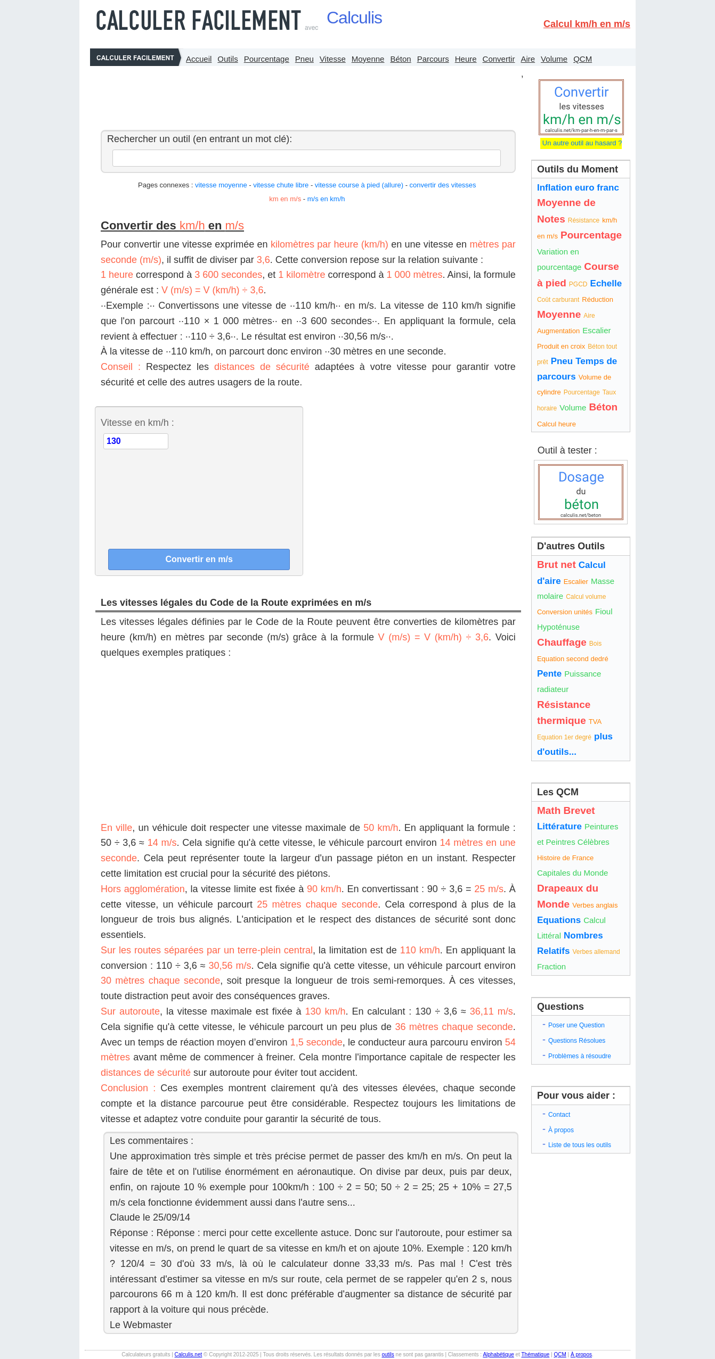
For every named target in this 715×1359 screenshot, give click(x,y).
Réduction (597, 299)
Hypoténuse (558, 626)
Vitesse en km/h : (137, 422)
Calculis (354, 17)
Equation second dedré (572, 659)
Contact (559, 1114)
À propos (561, 1130)
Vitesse (333, 58)
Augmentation (558, 331)
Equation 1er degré (564, 737)
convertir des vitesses (443, 185)
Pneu (304, 58)
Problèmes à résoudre (579, 1056)
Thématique (535, 1354)
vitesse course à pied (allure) (359, 185)
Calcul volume (586, 596)
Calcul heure (556, 424)
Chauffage (562, 642)
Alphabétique (498, 1354)
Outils (227, 58)
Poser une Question (576, 1025)
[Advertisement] (305, 95)
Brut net (556, 564)
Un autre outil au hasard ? (581, 143)
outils (387, 1354)
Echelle (606, 283)
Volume (554, 58)
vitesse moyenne (221, 185)
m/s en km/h (326, 199)
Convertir (499, 58)
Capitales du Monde (572, 872)
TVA (595, 722)
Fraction (551, 966)
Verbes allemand (596, 952)
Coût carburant (558, 299)
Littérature (559, 826)
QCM (582, 58)
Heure (466, 58)
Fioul (604, 611)
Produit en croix (561, 346)
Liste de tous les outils (579, 1145)
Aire (528, 58)
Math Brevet (566, 810)
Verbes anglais (595, 905)
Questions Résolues (576, 1040)
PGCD (578, 284)
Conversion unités (564, 612)
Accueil (199, 58)
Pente (549, 674)
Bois (595, 643)
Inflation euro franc (578, 188)
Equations (559, 920)
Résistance (583, 220)
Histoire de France (565, 858)
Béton (400, 58)
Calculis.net (188, 1354)
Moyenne (368, 58)
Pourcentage (266, 58)
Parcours (433, 58)
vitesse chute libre (280, 185)
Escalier (596, 330)
